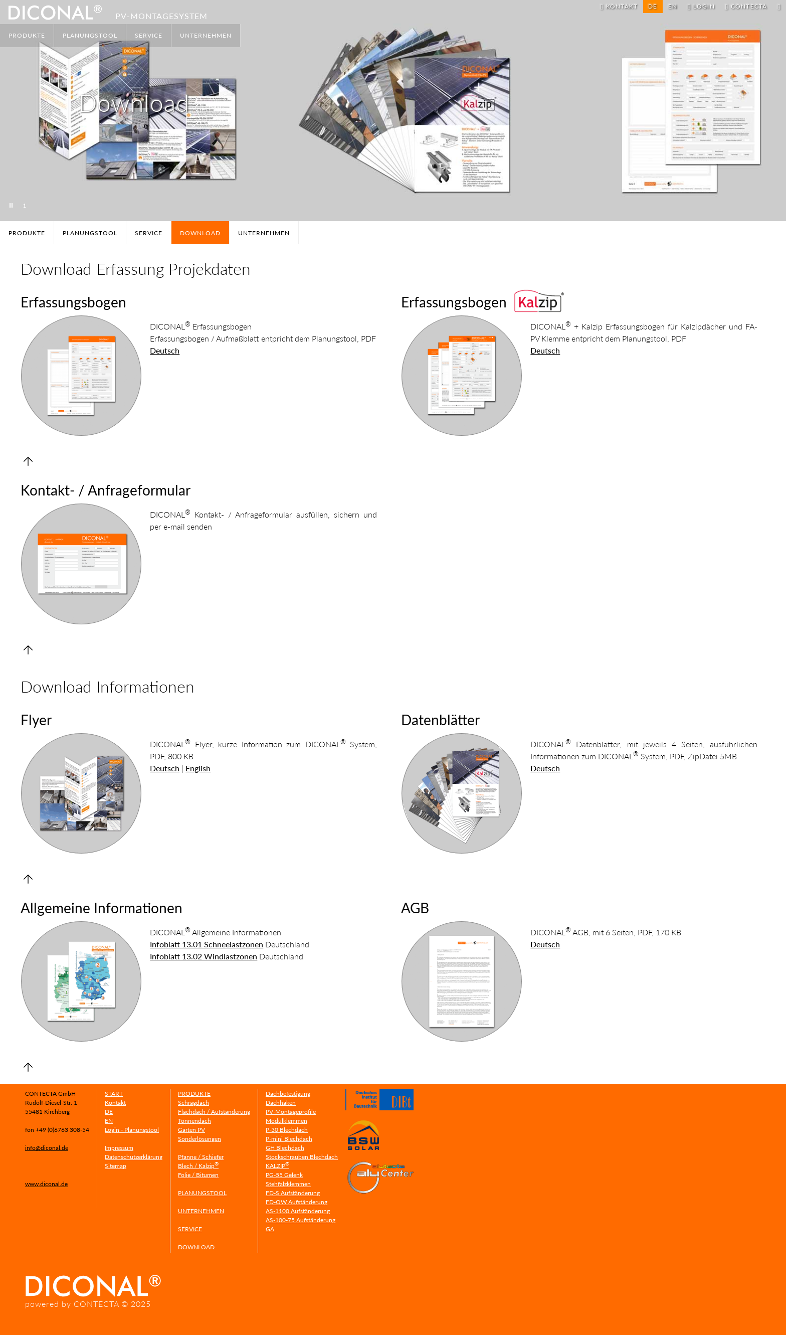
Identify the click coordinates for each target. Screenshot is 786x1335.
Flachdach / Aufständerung (214, 1111)
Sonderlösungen (199, 1138)
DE (109, 1111)
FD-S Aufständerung (293, 1193)
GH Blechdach (285, 1147)
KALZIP (277, 1166)
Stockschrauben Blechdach (302, 1156)
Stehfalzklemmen (288, 1184)
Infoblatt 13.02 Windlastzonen (203, 956)
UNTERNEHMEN (206, 35)
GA (270, 1229)
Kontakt (115, 1102)
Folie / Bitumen (198, 1175)
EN (672, 6)
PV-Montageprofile (291, 1111)
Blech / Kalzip (198, 1166)
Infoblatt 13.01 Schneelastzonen (206, 944)
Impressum (119, 1147)
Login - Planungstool (132, 1129)
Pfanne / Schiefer (201, 1156)
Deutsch (164, 350)
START (114, 1093)
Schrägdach (193, 1102)
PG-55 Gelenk (284, 1175)
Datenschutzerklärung (133, 1156)
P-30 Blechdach (287, 1129)
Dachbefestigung (288, 1093)
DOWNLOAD (196, 1247)
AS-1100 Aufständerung (298, 1211)
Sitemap (115, 1166)
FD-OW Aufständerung (296, 1202)
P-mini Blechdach (289, 1138)
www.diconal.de (46, 1184)
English (198, 768)
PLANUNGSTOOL (90, 35)
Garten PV (191, 1129)
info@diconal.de (46, 1147)
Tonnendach (194, 1120)
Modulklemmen (286, 1120)
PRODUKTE (27, 35)
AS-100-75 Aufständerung (300, 1220)
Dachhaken (281, 1102)
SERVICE (148, 35)
